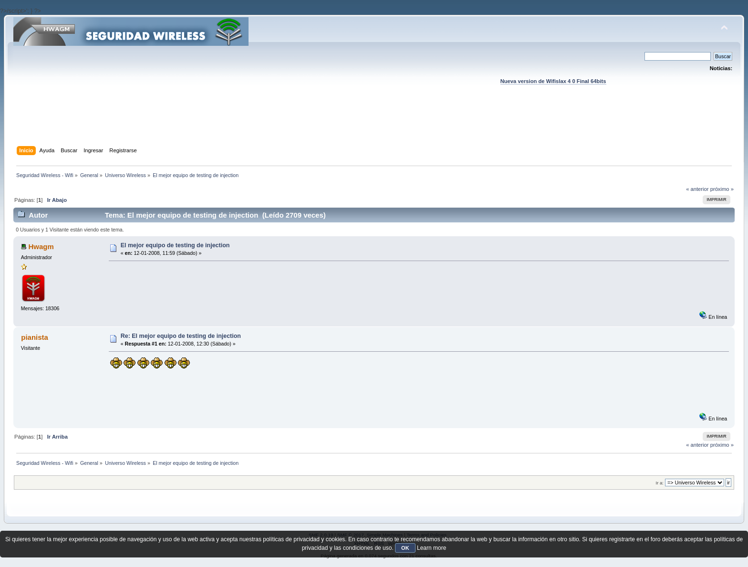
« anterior (697, 189)
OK (405, 548)
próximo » (722, 189)
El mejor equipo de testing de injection (175, 245)
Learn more (431, 548)
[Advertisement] (374, 124)
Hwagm (40, 246)
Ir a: (660, 482)
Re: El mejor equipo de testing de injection (181, 336)
